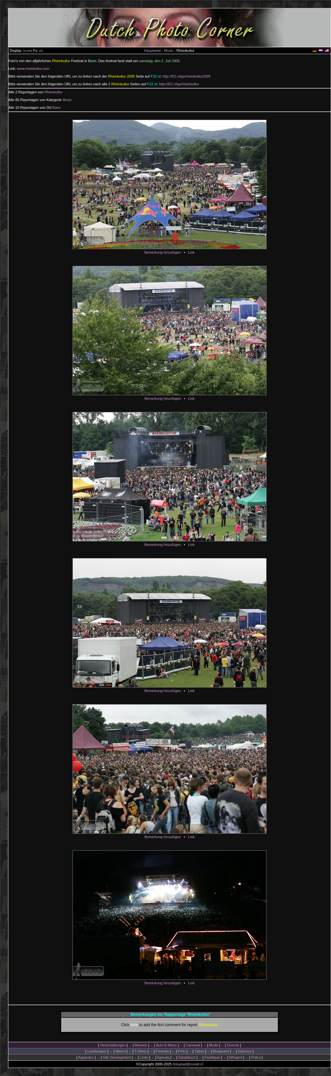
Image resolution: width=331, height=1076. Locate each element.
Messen (141, 1045)
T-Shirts (140, 1051)
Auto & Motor (166, 1045)
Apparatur (86, 1057)
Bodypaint (221, 1051)
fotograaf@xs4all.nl (188, 1064)
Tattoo (199, 1051)
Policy (255, 1057)
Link (191, 252)
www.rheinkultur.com (33, 68)
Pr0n (181, 1051)
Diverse (233, 1045)
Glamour (245, 1051)
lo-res (27, 50)
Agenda (163, 1057)
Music (168, 50)
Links (144, 1057)
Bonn (56, 107)
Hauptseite (152, 50)
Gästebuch (186, 1057)
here (134, 1025)
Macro (121, 1051)
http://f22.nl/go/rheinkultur (179, 84)
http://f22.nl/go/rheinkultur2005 (186, 76)
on (41, 50)
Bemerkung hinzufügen (162, 252)
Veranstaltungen (113, 1045)
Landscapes (96, 1051)
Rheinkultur (53, 92)
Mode (213, 1045)
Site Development (117, 1057)
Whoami (235, 1057)
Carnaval (193, 1045)
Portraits (162, 1051)
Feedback (212, 1057)
